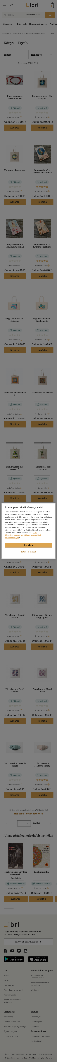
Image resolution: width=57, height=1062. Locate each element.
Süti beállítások (28, 552)
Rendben (28, 545)
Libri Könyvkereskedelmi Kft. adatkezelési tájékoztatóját (23, 535)
